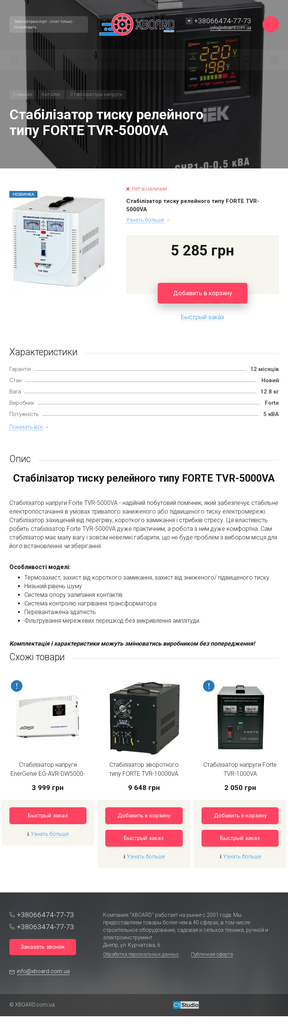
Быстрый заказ (48, 815)
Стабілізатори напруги (96, 94)
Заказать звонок (43, 946)
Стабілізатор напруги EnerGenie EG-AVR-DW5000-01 (47, 773)
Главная (22, 94)
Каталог (51, 94)
